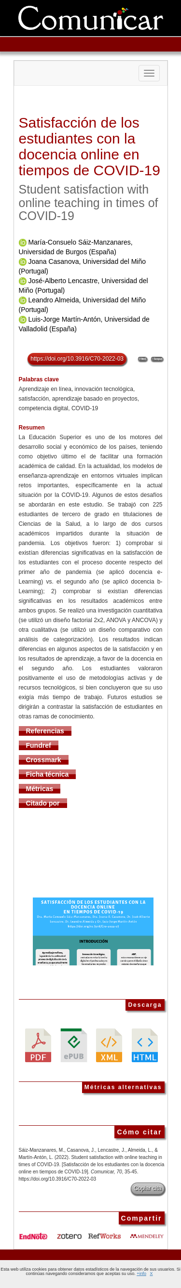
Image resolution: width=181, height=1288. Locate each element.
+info (141, 1273)
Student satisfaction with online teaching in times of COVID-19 (88, 202)
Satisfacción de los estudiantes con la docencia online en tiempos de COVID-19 (89, 146)
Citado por (43, 803)
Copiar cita (147, 1188)
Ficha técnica (47, 774)
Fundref (38, 745)
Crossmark (43, 760)
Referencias (45, 731)
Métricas (40, 789)
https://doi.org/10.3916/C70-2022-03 (77, 358)
